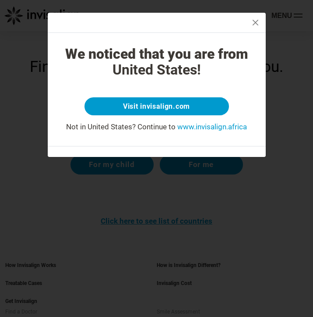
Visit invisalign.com (156, 106)
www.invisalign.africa (212, 126)
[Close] (255, 22)
